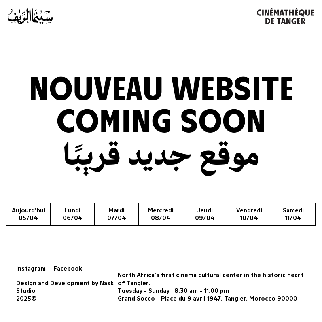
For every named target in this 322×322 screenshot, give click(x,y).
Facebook (68, 268)
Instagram (31, 268)
